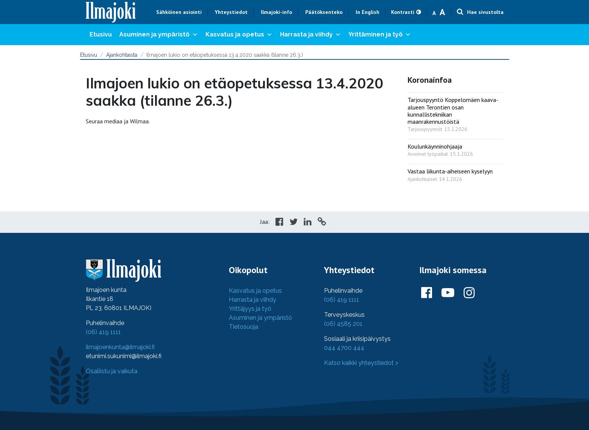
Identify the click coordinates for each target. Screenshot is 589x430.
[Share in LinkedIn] (308, 222)
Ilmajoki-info (276, 12)
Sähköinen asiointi (179, 12)
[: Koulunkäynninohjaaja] (456, 148)
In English (367, 12)
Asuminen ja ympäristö (158, 34)
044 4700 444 (344, 347)
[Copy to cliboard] (322, 222)
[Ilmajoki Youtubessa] (448, 293)
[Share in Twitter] (293, 222)
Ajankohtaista (121, 55)
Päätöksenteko (323, 12)
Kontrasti (402, 12)
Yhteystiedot (231, 12)
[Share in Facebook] (279, 222)
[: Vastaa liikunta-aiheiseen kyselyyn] (456, 173)
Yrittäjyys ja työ (250, 308)
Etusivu (101, 34)
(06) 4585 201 (343, 323)
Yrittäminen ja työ (380, 34)
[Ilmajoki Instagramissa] (469, 293)
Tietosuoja (243, 326)
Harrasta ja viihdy (310, 34)
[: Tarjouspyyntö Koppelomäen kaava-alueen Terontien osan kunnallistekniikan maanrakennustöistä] (456, 112)
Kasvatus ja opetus (238, 34)
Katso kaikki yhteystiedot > (361, 362)
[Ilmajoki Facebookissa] (426, 293)
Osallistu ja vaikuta (111, 371)
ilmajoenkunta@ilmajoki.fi (120, 347)
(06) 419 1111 (103, 332)
